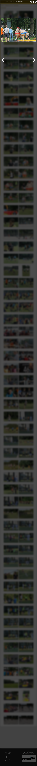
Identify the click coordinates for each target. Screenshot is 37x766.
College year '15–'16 (13, 1)
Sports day (20, 1)
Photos (7, 1)
